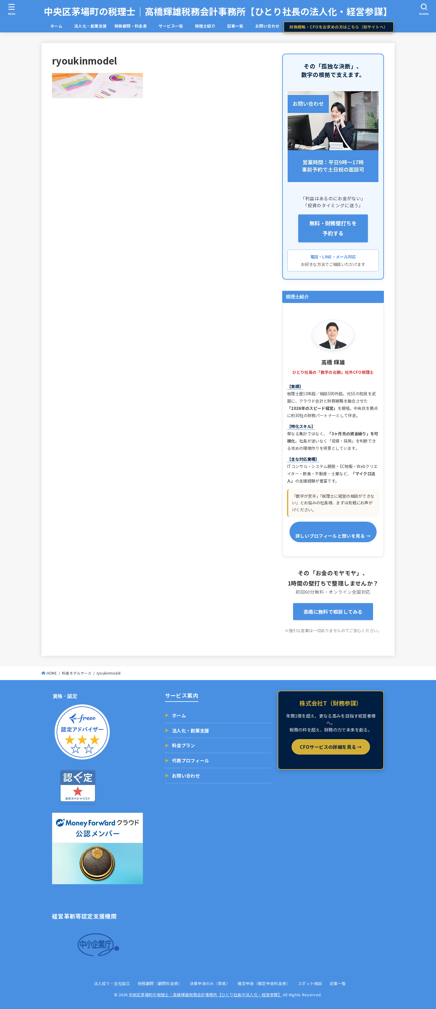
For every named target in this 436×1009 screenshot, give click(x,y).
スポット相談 (310, 983)
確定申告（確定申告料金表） (264, 983)
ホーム (60, 26)
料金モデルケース (76, 673)
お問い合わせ (267, 26)
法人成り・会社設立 (112, 983)
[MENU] (12, 9)
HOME (52, 673)
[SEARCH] (424, 9)
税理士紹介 (205, 26)
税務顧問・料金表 (130, 26)
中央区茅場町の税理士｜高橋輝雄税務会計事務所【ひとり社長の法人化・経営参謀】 (218, 11)
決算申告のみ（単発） (210, 983)
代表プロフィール (187, 760)
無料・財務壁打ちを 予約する (333, 228)
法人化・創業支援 (90, 26)
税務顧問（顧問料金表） (160, 983)
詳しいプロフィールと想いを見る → (333, 536)
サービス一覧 (175, 26)
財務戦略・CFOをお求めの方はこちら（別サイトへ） (338, 27)
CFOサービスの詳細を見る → (331, 746)
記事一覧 (239, 26)
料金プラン (180, 745)
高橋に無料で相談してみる (333, 611)
